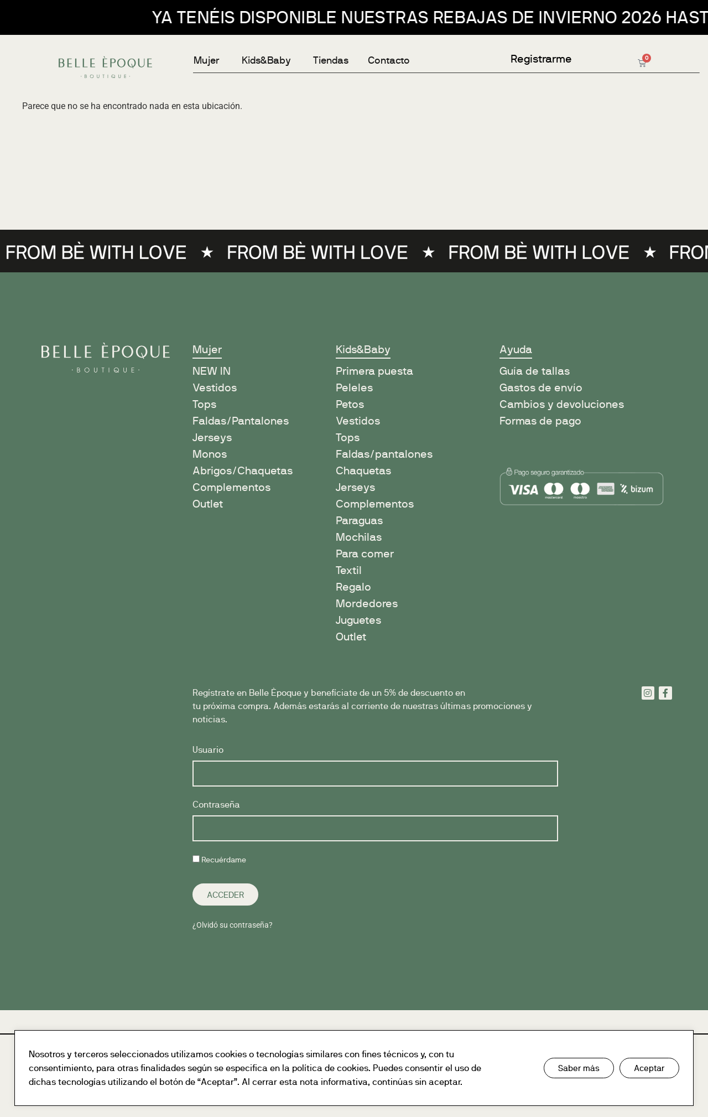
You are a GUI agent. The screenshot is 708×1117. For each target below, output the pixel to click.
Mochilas (359, 537)
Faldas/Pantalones (240, 421)
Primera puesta (374, 371)
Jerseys (212, 437)
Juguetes (358, 620)
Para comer (365, 553)
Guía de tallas (534, 371)
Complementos (231, 487)
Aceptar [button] (649, 1068)
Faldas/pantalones (384, 454)
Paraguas (359, 520)
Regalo (353, 587)
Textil (349, 570)
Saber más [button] (579, 1068)
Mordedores (367, 603)
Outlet (207, 504)
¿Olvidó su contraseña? (232, 925)
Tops (204, 404)
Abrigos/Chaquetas (242, 470)
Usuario (207, 750)
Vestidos (214, 387)
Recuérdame (219, 859)
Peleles (354, 387)
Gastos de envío (540, 387)
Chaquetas (363, 470)
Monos (209, 454)
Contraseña (216, 805)
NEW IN (211, 371)
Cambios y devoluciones (561, 404)
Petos (350, 404)
